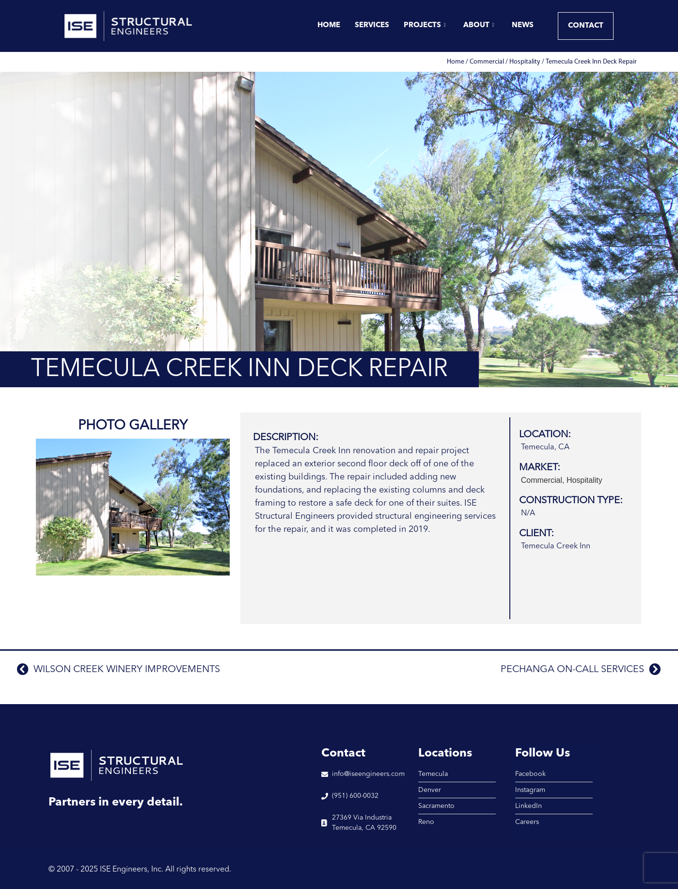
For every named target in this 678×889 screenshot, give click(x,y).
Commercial (487, 62)
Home (328, 25)
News (523, 25)
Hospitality (524, 62)
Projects (425, 26)
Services (372, 25)
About (478, 26)
